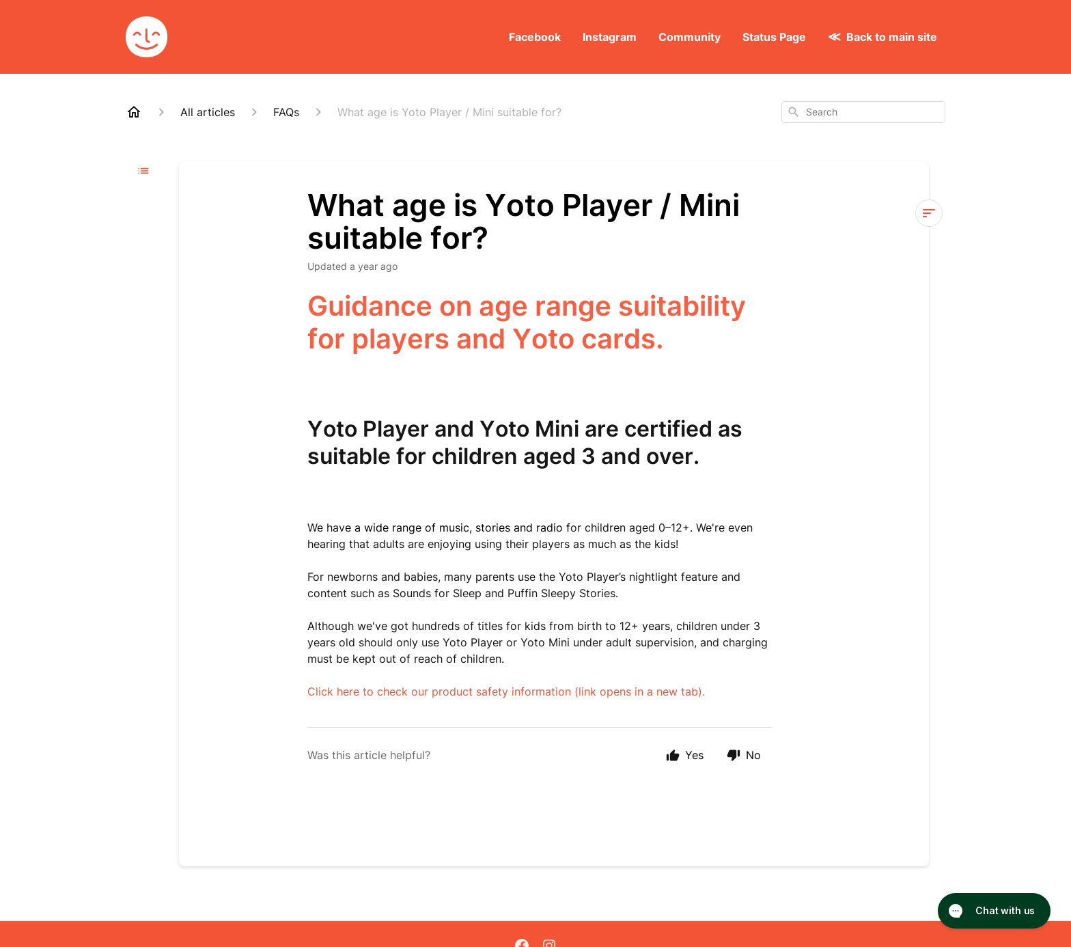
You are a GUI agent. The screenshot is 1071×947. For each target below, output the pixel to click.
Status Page (774, 37)
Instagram (610, 37)
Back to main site (891, 37)
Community (689, 37)
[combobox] (863, 112)
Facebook (535, 37)
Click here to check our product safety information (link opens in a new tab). (506, 691)
